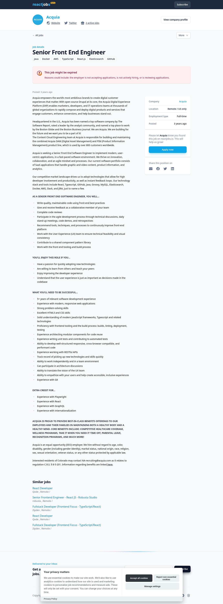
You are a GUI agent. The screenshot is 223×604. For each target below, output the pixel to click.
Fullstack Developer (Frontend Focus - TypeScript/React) (67, 506)
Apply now (167, 149)
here (109, 464)
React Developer (43, 488)
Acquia (53, 17)
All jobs (38, 35)
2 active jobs (92, 22)
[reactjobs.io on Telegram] (183, 595)
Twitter (73, 22)
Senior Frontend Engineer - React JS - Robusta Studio (65, 497)
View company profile (176, 19)
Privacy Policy (50, 599)
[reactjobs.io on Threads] (189, 595)
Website (55, 22)
